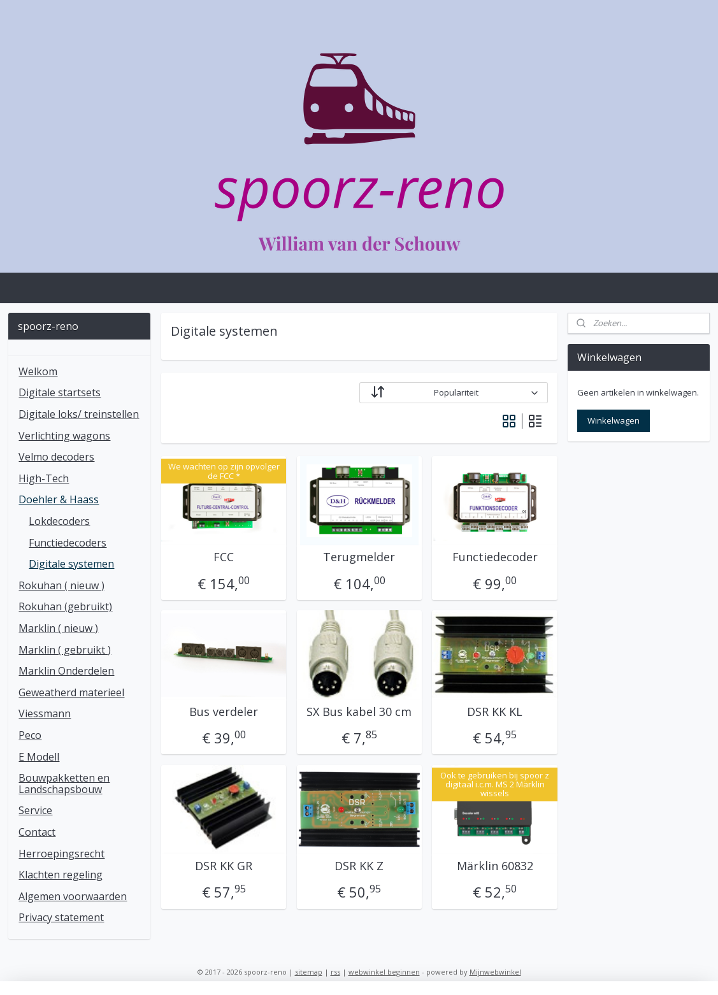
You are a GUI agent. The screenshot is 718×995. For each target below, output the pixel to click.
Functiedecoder (494, 557)
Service (35, 810)
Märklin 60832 (494, 866)
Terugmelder (359, 557)
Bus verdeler (223, 712)
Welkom (37, 371)
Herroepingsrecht (61, 854)
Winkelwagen (613, 420)
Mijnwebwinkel (495, 972)
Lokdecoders (59, 521)
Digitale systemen (71, 564)
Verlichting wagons (64, 436)
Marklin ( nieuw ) (58, 628)
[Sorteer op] (453, 393)
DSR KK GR (223, 866)
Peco (29, 735)
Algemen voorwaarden (72, 896)
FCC (223, 557)
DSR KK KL (494, 712)
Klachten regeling (60, 875)
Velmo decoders (56, 457)
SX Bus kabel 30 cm (359, 712)
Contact (36, 832)
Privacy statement (61, 917)
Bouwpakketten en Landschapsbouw (64, 783)
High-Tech (43, 478)
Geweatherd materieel (71, 692)
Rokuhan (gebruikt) (65, 606)
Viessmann (44, 713)
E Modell (38, 757)
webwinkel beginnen (384, 972)
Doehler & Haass (58, 499)
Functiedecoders (67, 543)
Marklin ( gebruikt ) (64, 650)
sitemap (308, 972)
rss (335, 972)
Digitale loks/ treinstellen (78, 414)
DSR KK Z (359, 866)
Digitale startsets (59, 392)
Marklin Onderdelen (66, 671)
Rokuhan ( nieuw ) (61, 585)
